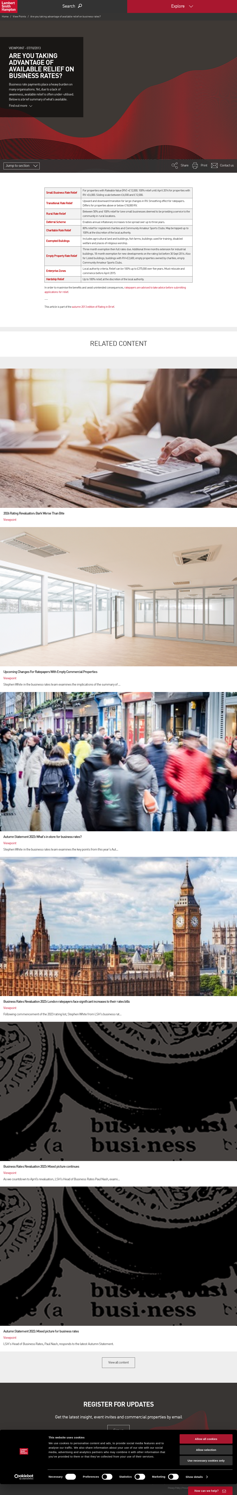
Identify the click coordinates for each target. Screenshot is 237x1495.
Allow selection (206, 1460)
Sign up (118, 1430)
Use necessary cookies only (206, 1471)
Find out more (20, 105)
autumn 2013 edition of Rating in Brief (93, 307)
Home (5, 16)
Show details (194, 1487)
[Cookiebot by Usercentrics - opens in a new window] (24, 1488)
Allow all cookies (206, 1449)
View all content (118, 1362)
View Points (19, 16)
